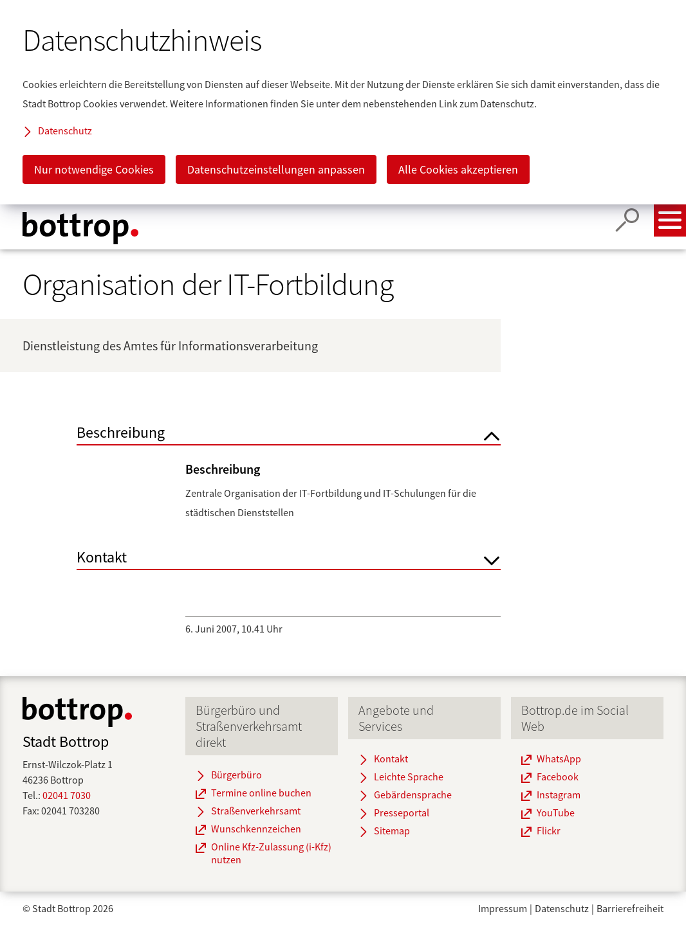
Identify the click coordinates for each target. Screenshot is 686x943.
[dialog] (343, 102)
